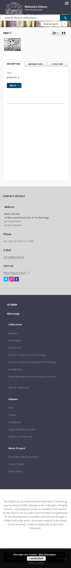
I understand (36, 558)
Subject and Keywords (20, 436)
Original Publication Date (22, 429)
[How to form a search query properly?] (64, 24)
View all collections (18, 387)
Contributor (14, 422)
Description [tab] (13, 64)
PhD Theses (14, 340)
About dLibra (15, 471)
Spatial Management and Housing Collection (32, 376)
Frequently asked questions (23, 456)
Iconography (15, 369)
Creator (12, 415)
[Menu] (66, 3)
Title (10, 407)
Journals (12, 333)
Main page (13, 313)
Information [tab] (35, 64)
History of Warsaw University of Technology (32, 362)
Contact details (16, 464)
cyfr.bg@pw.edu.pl (14, 257)
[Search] (65, 18)
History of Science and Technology (27, 355)
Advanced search (51, 24)
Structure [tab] (57, 64)
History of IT (15, 347)
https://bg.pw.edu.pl (15, 272)
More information (47, 554)
